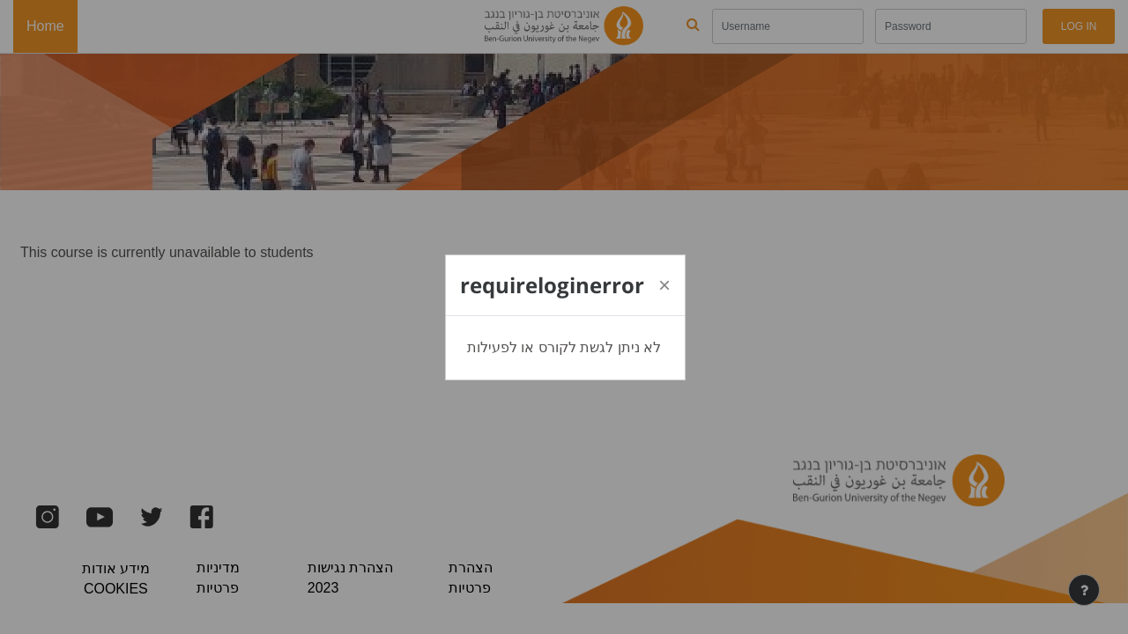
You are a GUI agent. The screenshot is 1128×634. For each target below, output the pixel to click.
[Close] (664, 285)
